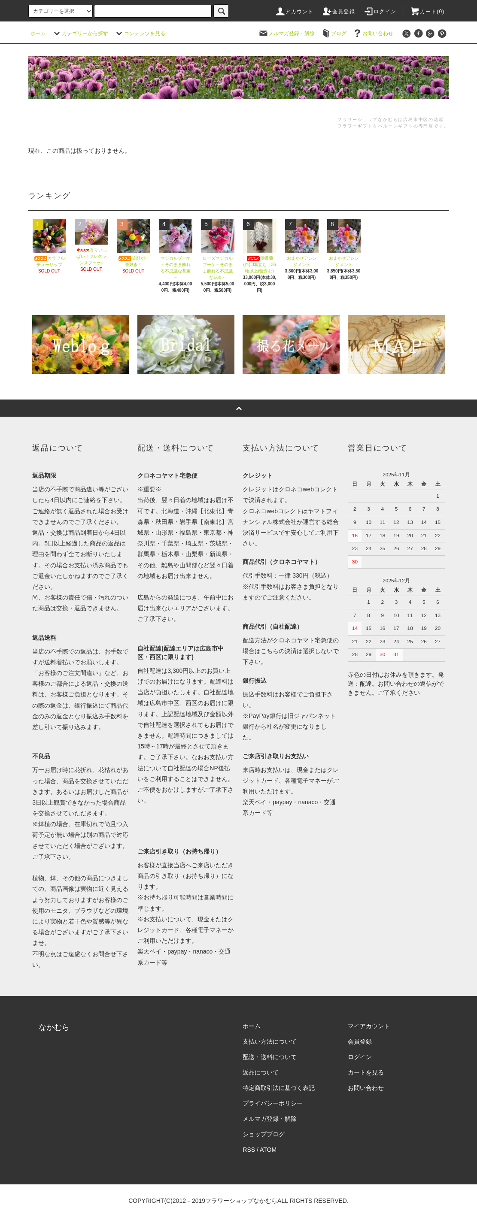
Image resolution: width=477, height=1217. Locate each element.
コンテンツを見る (139, 33)
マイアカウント (369, 1026)
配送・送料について (270, 1057)
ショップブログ (264, 1134)
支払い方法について (270, 1041)
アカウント (294, 12)
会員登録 (338, 12)
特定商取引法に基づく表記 (279, 1087)
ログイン (379, 12)
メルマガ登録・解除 (286, 33)
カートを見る (366, 1072)
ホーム (38, 33)
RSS (249, 1149)
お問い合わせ (372, 33)
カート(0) (427, 12)
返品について (261, 1072)
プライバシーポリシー (273, 1103)
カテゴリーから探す (80, 33)
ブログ (333, 33)
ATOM (268, 1149)
